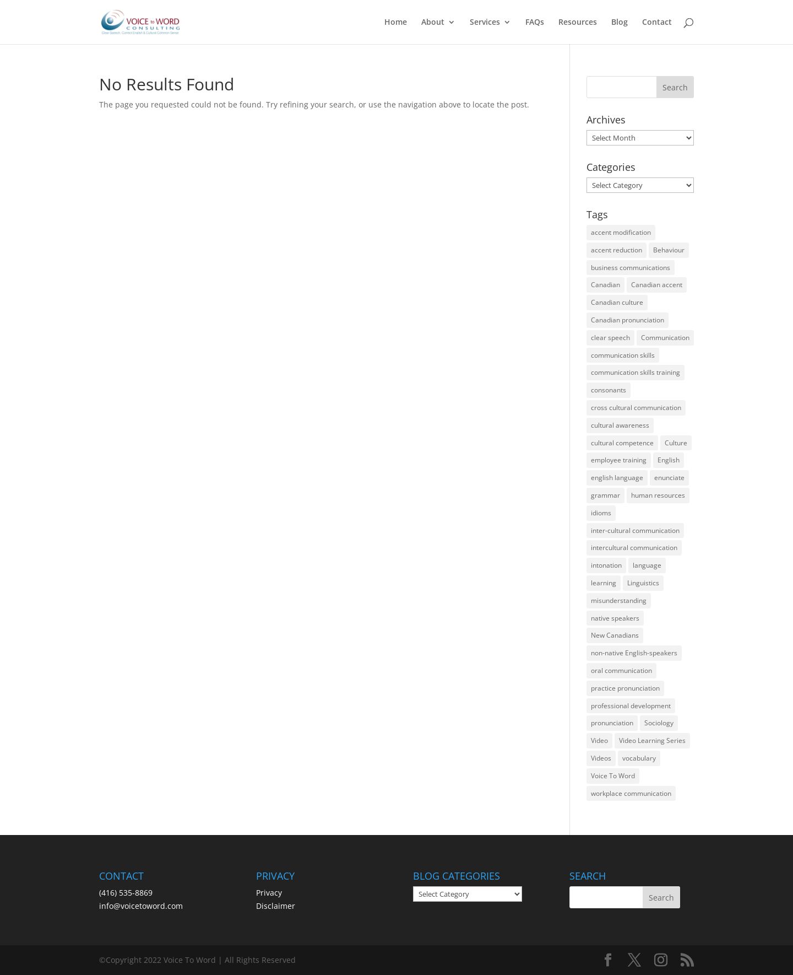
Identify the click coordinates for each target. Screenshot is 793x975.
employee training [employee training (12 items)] (619, 460)
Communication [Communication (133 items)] (665, 337)
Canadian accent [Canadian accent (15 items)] (656, 284)
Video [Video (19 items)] (599, 740)
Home (395, 22)
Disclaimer (275, 906)
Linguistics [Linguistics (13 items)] (643, 583)
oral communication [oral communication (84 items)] (621, 670)
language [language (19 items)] (647, 565)
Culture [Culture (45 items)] (676, 443)
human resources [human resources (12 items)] (658, 495)
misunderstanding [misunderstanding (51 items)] (619, 600)
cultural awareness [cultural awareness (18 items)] (620, 425)
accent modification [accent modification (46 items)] (621, 232)
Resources (577, 22)
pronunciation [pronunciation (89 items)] (612, 723)
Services (485, 22)
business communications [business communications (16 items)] (630, 267)
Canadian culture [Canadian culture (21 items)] (617, 302)
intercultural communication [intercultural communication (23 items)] (634, 547)
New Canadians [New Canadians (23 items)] (615, 635)
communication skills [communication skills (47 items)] (623, 355)
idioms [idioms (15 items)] (601, 513)
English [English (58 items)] (669, 460)
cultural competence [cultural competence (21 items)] (622, 443)
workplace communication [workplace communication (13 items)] (631, 793)
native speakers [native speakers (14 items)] (615, 618)
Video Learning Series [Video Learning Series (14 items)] (652, 740)
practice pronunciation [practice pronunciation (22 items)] (625, 688)
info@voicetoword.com (141, 906)
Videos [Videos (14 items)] (601, 758)
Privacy (269, 892)
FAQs (534, 22)
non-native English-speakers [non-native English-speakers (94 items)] (634, 653)
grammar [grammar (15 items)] (605, 495)
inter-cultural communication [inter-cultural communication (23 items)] (635, 530)
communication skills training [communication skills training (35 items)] (635, 372)
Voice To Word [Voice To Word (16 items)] (613, 775)
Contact (657, 22)
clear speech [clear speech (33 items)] (610, 337)
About (432, 22)
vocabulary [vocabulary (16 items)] (639, 758)
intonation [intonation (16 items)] (606, 565)
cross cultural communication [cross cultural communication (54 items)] (636, 407)
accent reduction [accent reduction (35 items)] (616, 250)
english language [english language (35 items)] (617, 477)
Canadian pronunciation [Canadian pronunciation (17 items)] (627, 320)
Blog (619, 22)
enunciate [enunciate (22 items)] (669, 477)
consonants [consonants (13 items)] (608, 390)
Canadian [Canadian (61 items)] (605, 284)
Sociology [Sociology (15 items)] (658, 723)
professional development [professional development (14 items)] (631, 705)
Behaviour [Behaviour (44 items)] (669, 250)
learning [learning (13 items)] (603, 583)
